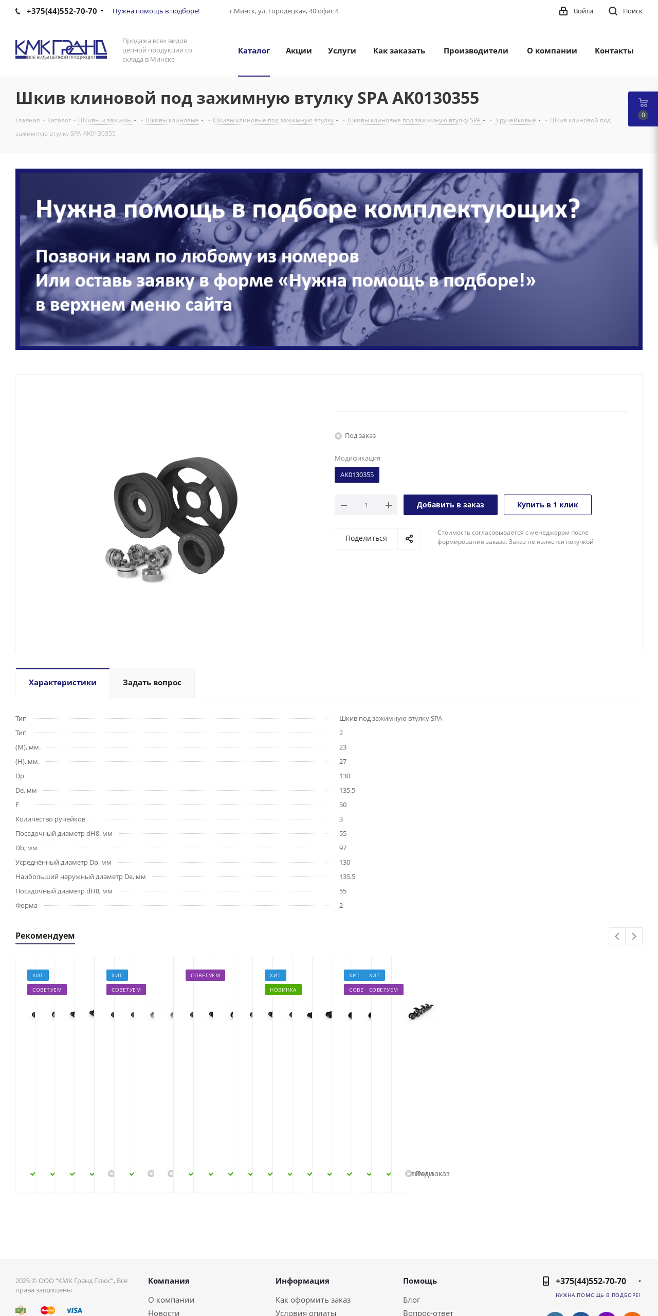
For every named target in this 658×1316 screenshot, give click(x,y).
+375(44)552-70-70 (591, 1209)
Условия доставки (309, 1254)
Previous (617, 937)
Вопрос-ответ (428, 1241)
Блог (411, 1227)
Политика (166, 1268)
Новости (164, 1241)
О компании (171, 1227)
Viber (632, 1276)
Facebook (581, 1250)
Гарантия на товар (310, 1268)
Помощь (420, 1208)
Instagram (606, 1250)
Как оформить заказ (313, 1227)
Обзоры (418, 1268)
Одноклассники (632, 1250)
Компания (169, 1208)
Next (634, 937)
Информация (303, 1208)
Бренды (417, 1254)
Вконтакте (555, 1250)
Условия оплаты (306, 1241)
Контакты (166, 1254)
